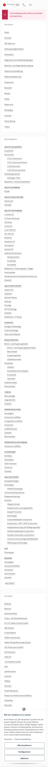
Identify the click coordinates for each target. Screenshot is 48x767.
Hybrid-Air (8, 290)
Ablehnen (24, 758)
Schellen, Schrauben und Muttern (21, 535)
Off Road (8, 222)
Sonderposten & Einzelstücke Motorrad (20, 276)
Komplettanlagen (11, 481)
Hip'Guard (8, 201)
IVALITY (7, 657)
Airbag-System (13, 257)
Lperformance (10, 671)
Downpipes (9, 485)
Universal (8, 467)
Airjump (7, 301)
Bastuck (7, 608)
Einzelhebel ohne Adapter (17, 371)
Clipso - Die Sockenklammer (15, 618)
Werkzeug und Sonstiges (17, 542)
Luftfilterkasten (10, 429)
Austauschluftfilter (12, 566)
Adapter (10, 367)
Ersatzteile (8, 151)
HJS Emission (9, 652)
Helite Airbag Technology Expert (17, 642)
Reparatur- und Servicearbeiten (17, 181)
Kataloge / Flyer (13, 178)
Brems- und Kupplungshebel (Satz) (21, 347)
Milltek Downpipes (15, 488)
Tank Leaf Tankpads (12, 334)
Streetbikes (9, 459)
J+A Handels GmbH (12, 661)
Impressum (8, 739)
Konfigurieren (25, 752)
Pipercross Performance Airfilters (18, 695)
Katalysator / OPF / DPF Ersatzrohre (22, 523)
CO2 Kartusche (13, 166)
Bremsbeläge (9, 396)
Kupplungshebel (14, 355)
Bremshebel (12, 351)
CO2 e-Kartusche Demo (17, 162)
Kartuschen (9, 154)
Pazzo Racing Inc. (11, 690)
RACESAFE (9, 583)
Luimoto (7, 676)
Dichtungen (12, 515)
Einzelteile (11, 261)
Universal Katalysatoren (14, 492)
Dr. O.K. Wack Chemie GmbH (16, 623)
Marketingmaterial (12, 174)
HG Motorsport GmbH (13, 647)
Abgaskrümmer (13, 504)
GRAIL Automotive (12, 637)
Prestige (7, 305)
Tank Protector (10, 463)
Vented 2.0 (8, 249)
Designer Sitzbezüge (12, 326)
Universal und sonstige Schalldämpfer (22, 539)
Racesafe (8, 705)
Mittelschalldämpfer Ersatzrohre (20, 531)
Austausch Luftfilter (12, 417)
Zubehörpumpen (14, 359)
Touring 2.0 (8, 245)
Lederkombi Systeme (12, 253)
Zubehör (8, 280)
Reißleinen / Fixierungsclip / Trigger (18, 268)
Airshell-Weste (10, 297)
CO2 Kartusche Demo (16, 170)
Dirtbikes (8, 456)
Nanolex (7, 686)
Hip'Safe (7, 205)
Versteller (11, 378)
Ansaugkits (9, 413)
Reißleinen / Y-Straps (13, 317)
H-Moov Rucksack (11, 218)
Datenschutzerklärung (23, 739)
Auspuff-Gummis (14, 512)
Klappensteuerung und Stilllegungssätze (23, 527)
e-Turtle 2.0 (9, 214)
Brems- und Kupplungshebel (16, 344)
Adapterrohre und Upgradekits (20, 508)
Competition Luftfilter (13, 421)
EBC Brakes (9, 628)
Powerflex (8, 700)
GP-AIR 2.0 (9, 234)
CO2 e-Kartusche (14, 158)
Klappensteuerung (12, 496)
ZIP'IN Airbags (10, 309)
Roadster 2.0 (9, 241)
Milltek (7, 681)
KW (6, 666)
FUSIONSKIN (10, 632)
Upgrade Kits (9, 400)
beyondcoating (10, 613)
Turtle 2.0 (8, 226)
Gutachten (8, 425)
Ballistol (7, 604)
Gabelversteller (10, 382)
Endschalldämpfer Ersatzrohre (19, 519)
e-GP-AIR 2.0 (9, 230)
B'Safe (7, 191)
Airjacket (8, 293)
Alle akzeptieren (24, 745)
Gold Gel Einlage (11, 330)
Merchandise (9, 272)
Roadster (8, 237)
